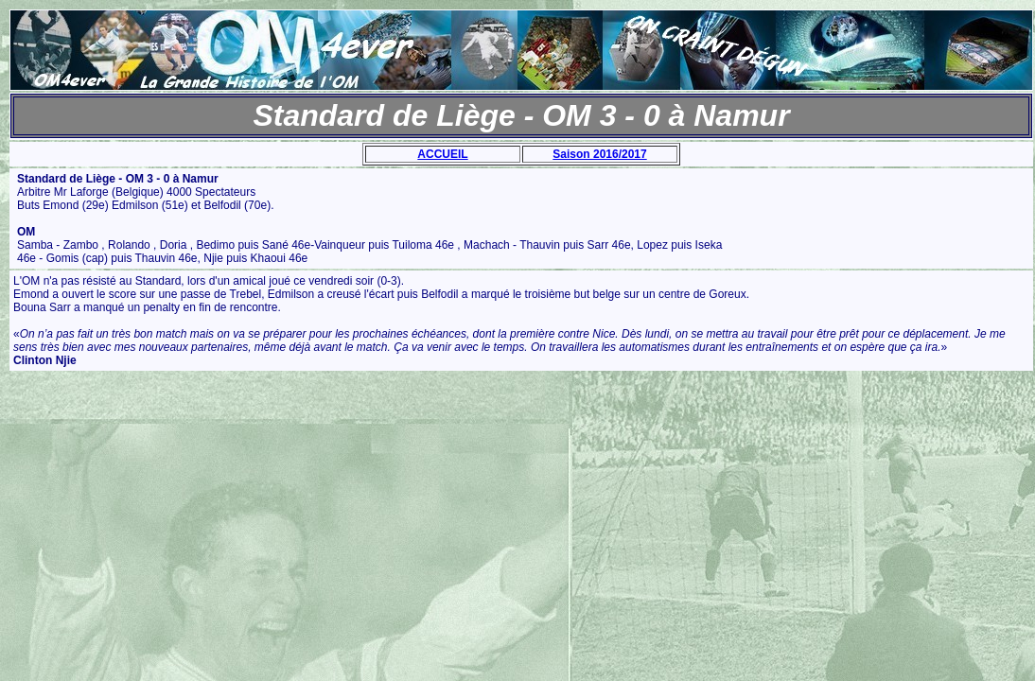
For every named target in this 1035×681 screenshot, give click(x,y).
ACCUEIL (442, 154)
